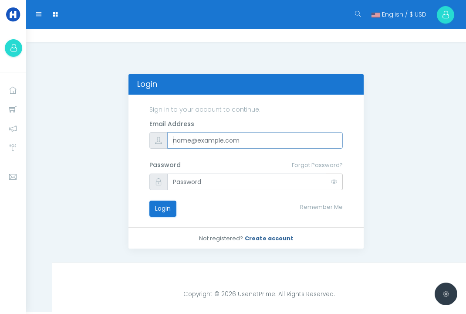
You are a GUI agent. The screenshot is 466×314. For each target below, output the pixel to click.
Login (163, 208)
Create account (269, 238)
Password (165, 164)
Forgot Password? (317, 165)
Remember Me (321, 207)
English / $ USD (398, 14)
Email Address (171, 123)
